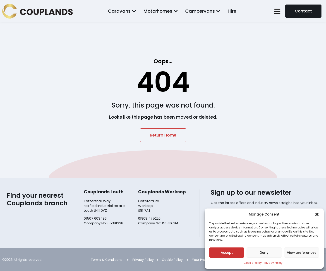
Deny (264, 252)
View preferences (301, 252)
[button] (317, 214)
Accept (227, 252)
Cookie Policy (253, 263)
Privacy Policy (273, 263)
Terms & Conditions (106, 259)
